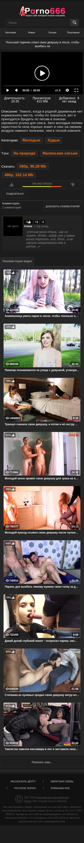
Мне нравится (11, 184)
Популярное (73, 32)
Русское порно (25, 788)
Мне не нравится (72, 184)
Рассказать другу (23, 781)
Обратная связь (62, 781)
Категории (10, 32)
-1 (42, 222)
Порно (27, 801)
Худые (53, 140)
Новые (31, 32)
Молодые (31, 140)
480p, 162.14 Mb (18, 175)
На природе (24, 153)
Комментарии (10, 203)
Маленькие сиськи (60, 153)
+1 (36, 222)
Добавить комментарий (63, 206)
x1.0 (57, 90)
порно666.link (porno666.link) (53, 797)
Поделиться (15, 193)
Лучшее (52, 32)
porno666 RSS (60, 788)
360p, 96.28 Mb (32, 166)
